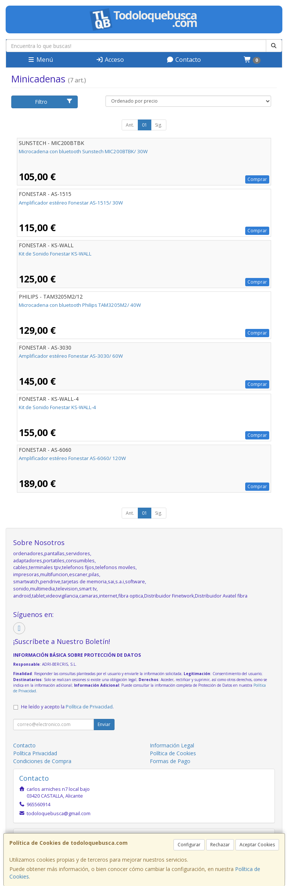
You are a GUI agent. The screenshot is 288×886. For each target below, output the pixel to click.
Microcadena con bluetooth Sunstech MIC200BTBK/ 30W (83, 151)
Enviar (104, 724)
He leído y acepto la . (67, 707)
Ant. (130, 125)
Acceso (110, 59)
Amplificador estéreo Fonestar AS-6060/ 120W (72, 458)
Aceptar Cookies (257, 844)
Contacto (183, 59)
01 (144, 125)
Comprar (257, 179)
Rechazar (220, 844)
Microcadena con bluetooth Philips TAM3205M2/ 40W (80, 305)
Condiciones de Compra (42, 761)
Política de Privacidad (89, 707)
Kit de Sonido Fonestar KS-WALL (55, 253)
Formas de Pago (170, 761)
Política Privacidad (35, 753)
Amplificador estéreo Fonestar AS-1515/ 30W (71, 202)
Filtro (54, 101)
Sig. (158, 125)
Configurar (189, 844)
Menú (40, 59)
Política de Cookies (173, 753)
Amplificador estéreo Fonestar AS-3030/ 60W (71, 356)
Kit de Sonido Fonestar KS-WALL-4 (57, 407)
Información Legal (172, 745)
